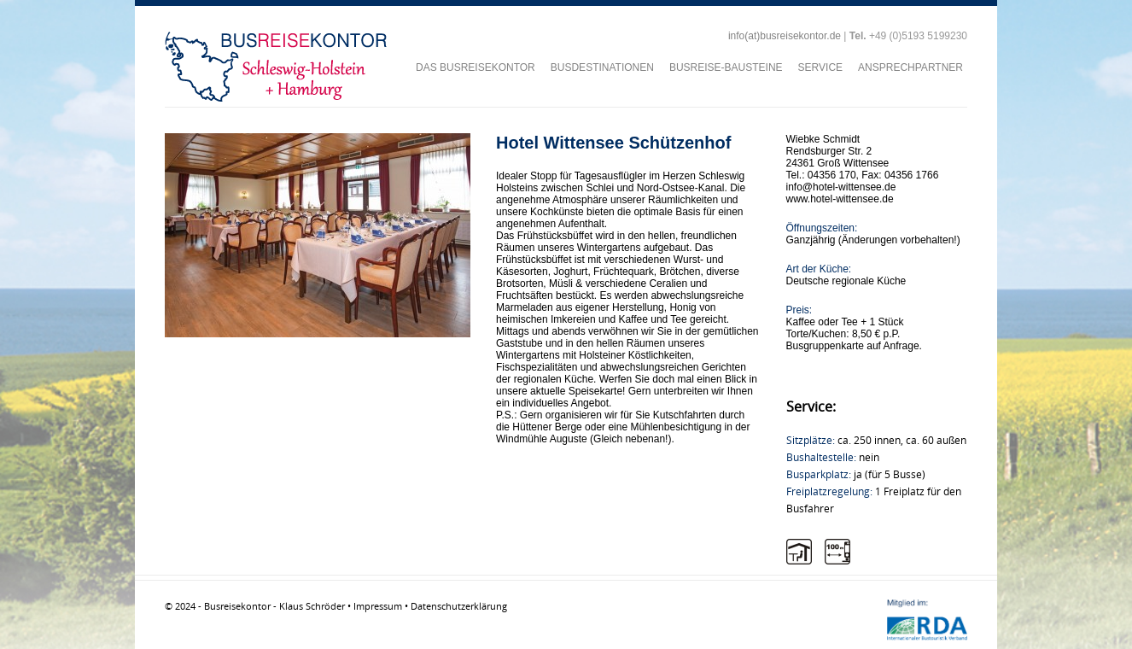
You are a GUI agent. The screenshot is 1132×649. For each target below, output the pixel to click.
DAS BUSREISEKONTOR (475, 67)
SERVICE (820, 67)
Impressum (377, 605)
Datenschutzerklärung (459, 605)
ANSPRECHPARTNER (910, 67)
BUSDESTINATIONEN (602, 67)
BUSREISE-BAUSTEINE (726, 67)
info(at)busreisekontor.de (784, 36)
